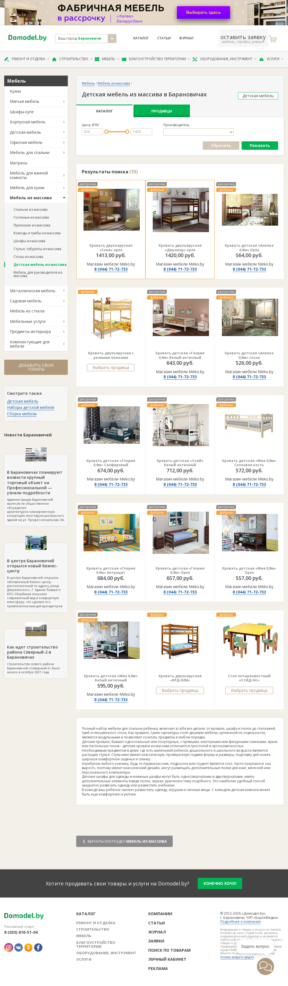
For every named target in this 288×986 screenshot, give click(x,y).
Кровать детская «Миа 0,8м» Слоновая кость (249, 463)
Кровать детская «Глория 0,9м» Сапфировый (110, 463)
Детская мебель (25, 132)
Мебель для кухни (27, 187)
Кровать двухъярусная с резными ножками (111, 355)
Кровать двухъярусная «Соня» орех (110, 247)
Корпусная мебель (28, 121)
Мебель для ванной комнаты (29, 175)
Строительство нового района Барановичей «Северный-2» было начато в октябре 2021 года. (36, 651)
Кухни (15, 91)
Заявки (156, 941)
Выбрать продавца (111, 367)
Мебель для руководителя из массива (38, 274)
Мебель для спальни (30, 152)
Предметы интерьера (30, 331)
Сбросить (221, 145)
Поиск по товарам (169, 950)
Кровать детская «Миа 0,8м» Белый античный (111, 678)
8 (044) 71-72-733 (111, 269)
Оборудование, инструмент (224, 59)
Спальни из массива (31, 209)
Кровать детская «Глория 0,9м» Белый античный (180, 355)
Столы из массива (28, 256)
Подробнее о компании (240, 921)
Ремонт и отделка (27, 59)
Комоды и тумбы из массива (37, 233)
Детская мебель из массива (40, 264)
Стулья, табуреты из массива (37, 248)
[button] (265, 966)
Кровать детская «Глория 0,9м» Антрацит (110, 570)
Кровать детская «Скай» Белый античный (180, 463)
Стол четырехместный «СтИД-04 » (249, 678)
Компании (160, 914)
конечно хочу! (220, 883)
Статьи (164, 38)
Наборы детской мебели (30, 407)
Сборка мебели (22, 413)
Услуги (271, 59)
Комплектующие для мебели (30, 344)
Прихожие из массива (32, 225)
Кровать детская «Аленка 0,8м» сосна (249, 355)
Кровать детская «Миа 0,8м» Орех (249, 570)
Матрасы (18, 163)
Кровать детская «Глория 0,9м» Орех (180, 570)
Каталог (141, 38)
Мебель (107, 59)
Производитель (176, 125)
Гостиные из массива (31, 217)
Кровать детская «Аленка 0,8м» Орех (249, 247)
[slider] (106, 132)
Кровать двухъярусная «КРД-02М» (180, 678)
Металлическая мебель (32, 290)
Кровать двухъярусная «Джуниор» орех (180, 247)
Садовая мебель (26, 300)
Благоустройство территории (156, 59)
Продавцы (161, 111)
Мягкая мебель (24, 101)
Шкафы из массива (29, 241)
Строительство (72, 59)
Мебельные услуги (28, 321)
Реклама (158, 968)
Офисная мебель (26, 142)
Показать (260, 145)
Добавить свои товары (36, 367)
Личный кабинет (167, 959)
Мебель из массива (31, 197)
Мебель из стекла (27, 311)
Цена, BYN (90, 125)
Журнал (186, 38)
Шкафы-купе (22, 111)
